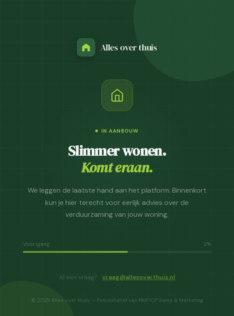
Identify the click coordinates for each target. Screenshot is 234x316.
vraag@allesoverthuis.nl (138, 279)
